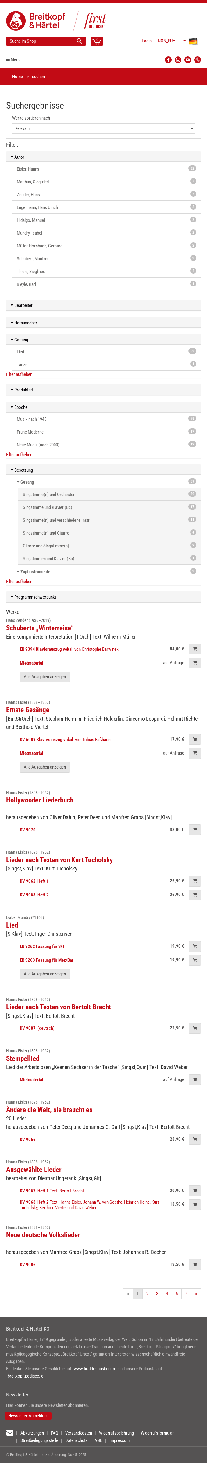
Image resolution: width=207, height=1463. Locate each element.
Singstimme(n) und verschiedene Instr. (109, 520)
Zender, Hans (106, 194)
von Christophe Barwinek (70, 649)
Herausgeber (24, 323)
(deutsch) (37, 1028)
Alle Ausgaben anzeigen (45, 676)
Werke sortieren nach (31, 118)
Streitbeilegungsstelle (39, 1440)
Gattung (19, 340)
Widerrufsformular (157, 1433)
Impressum (119, 1440)
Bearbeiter (22, 305)
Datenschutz (76, 1440)
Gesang (27, 482)
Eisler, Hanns (106, 168)
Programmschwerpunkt (33, 597)
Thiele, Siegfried (106, 271)
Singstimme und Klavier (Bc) (109, 507)
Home (17, 76)
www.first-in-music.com (95, 1368)
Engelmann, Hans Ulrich (106, 207)
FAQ (54, 1433)
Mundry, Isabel (106, 232)
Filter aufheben (19, 374)
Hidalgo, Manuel (106, 220)
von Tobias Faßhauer (66, 739)
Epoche (19, 407)
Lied (106, 351)
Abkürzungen (32, 1433)
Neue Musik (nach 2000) (106, 444)
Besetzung (22, 470)
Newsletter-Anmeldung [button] (28, 1415)
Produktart (22, 390)
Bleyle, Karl (106, 284)
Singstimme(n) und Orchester (109, 494)
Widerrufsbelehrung (116, 1433)
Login (147, 41)
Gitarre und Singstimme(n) (109, 545)
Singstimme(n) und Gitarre (109, 532)
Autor (17, 157)
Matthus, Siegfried (106, 181)
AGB (98, 1440)
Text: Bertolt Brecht (52, 1191)
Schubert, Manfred (106, 258)
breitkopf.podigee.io (26, 1376)
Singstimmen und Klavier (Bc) (109, 558)
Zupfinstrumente (35, 572)
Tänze (106, 364)
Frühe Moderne (106, 431)
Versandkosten (78, 1433)
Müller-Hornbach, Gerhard (106, 245)
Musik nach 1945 (106, 419)
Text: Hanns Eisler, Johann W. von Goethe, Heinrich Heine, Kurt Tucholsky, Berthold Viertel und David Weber (89, 1204)
